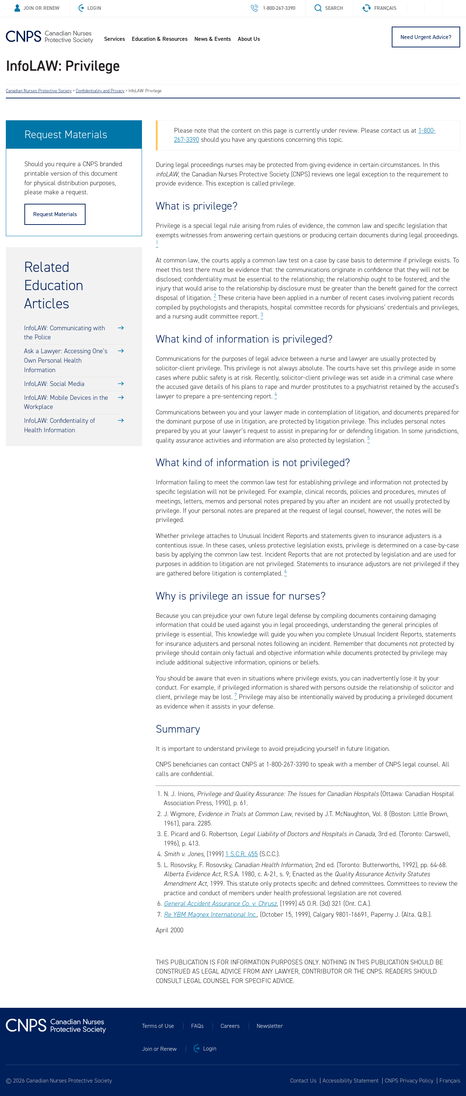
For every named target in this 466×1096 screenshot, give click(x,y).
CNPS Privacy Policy (409, 1081)
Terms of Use (158, 1026)
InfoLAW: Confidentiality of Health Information (59, 425)
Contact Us (303, 1081)
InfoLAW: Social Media (54, 383)
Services (114, 39)
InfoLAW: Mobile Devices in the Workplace (66, 402)
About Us (249, 39)
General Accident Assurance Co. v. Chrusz (220, 903)
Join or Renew (37, 8)
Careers (230, 1026)
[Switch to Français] (448, 1081)
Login (90, 8)
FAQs (197, 1026)
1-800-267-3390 (273, 8)
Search (329, 8)
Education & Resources (159, 39)
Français (379, 8)
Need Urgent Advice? (425, 37)
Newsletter (270, 1026)
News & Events (212, 39)
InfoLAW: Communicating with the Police (64, 333)
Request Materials (55, 214)
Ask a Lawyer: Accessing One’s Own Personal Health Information (65, 360)
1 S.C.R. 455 (241, 854)
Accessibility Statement (351, 1081)
